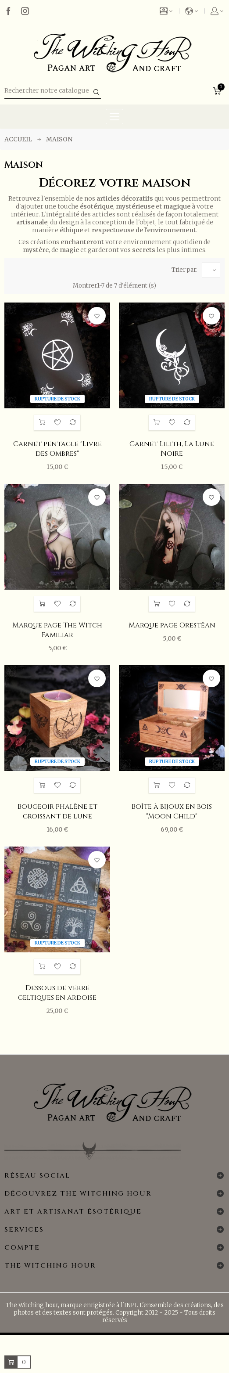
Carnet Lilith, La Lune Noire (171, 448)
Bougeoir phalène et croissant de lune (57, 811)
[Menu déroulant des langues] (192, 11)
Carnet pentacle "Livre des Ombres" (57, 448)
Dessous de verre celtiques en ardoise (57, 992)
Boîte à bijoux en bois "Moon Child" (172, 811)
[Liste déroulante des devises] (169, 11)
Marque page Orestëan (172, 625)
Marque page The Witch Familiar (57, 630)
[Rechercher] (52, 91)
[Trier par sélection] (211, 269)
